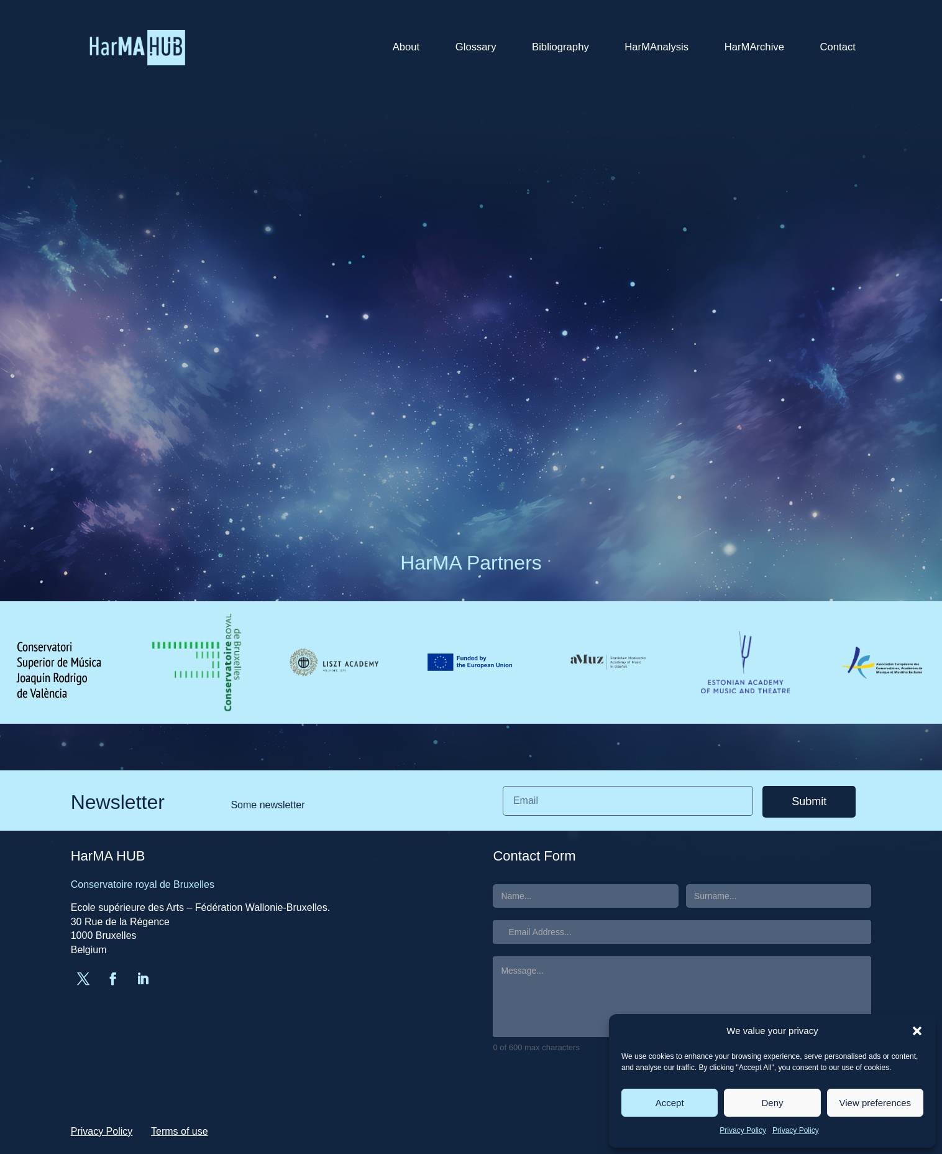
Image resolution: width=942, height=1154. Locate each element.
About (406, 47)
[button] (917, 1031)
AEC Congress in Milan (730, 272)
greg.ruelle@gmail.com (192, 163)
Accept (670, 1102)
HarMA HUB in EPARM (730, 325)
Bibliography (560, 47)
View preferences (875, 1102)
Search (786, 144)
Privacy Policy (743, 1130)
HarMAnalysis (656, 47)
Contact (838, 47)
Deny (772, 1102)
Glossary (475, 47)
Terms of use (179, 1131)
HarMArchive (754, 47)
